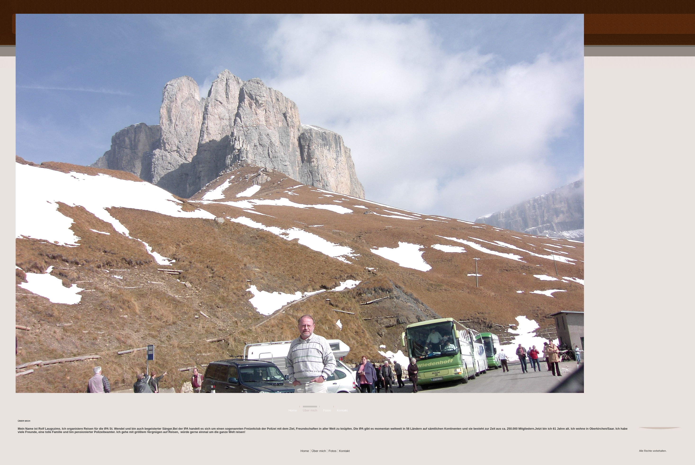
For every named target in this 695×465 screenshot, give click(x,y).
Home (292, 410)
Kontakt (342, 410)
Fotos (327, 410)
